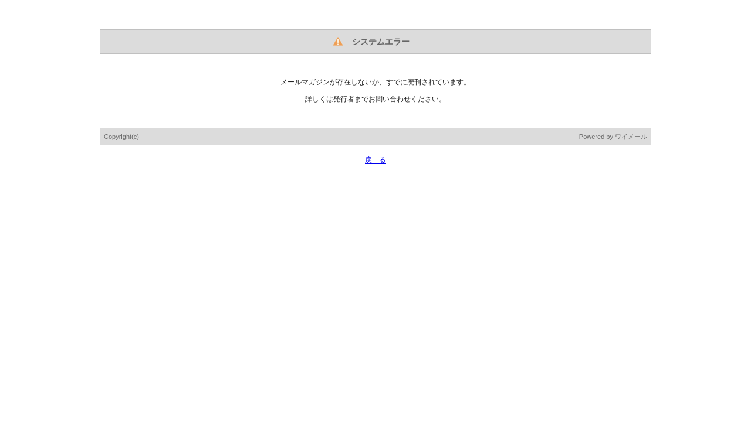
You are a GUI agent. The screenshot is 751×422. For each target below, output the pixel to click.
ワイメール (631, 136)
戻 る (375, 160)
